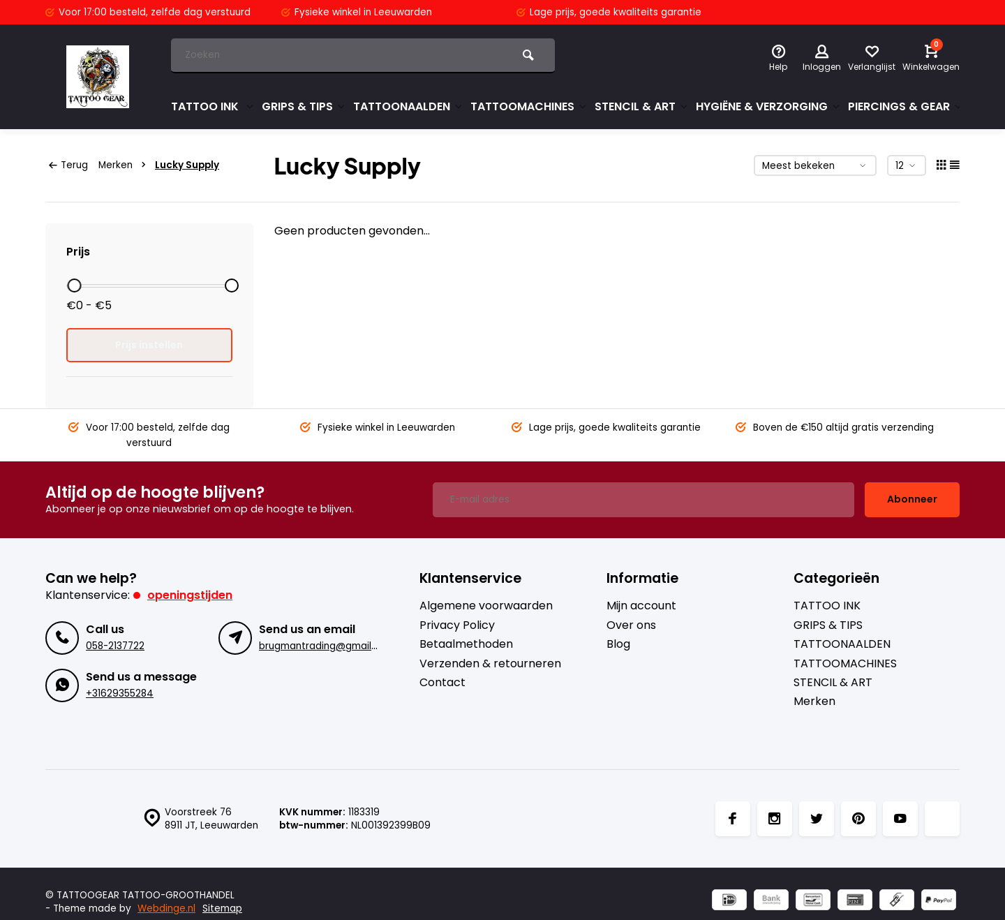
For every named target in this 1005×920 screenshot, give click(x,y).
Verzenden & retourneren (490, 664)
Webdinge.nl (166, 908)
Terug (68, 165)
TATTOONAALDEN (408, 106)
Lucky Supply (187, 165)
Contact (442, 682)
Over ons (631, 625)
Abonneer (912, 499)
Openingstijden (189, 595)
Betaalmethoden (466, 644)
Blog (618, 644)
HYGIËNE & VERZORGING (768, 106)
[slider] (74, 285)
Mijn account (641, 606)
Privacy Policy (457, 625)
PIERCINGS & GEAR (905, 106)
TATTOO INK (213, 106)
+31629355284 (120, 693)
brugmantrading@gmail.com (326, 646)
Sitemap (222, 908)
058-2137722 (115, 646)
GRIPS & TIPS (304, 106)
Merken (124, 165)
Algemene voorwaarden (486, 606)
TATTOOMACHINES (529, 106)
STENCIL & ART (642, 106)
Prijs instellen (149, 345)
